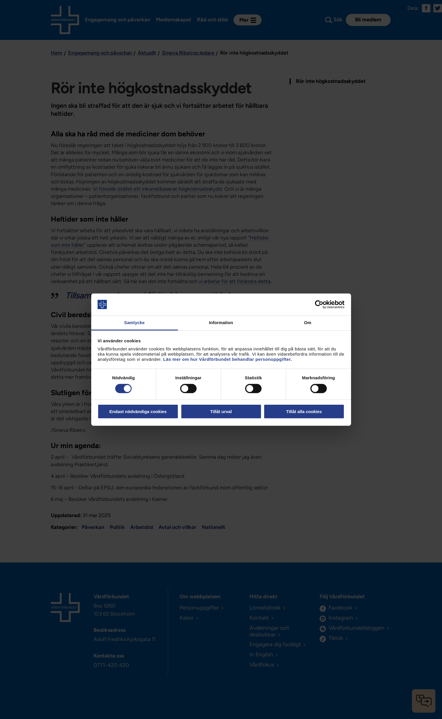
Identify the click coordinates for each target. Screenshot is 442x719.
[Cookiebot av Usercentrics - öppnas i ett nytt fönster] (319, 304)
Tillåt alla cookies (304, 411)
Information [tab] (221, 322)
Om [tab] (307, 322)
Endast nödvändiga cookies (138, 411)
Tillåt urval (221, 411)
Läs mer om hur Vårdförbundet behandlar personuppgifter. (227, 359)
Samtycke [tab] (134, 322)
